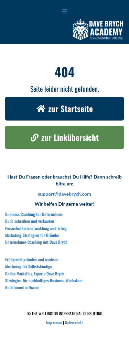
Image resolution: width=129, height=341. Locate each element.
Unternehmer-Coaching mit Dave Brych (36, 242)
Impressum (54, 322)
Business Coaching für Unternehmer (34, 214)
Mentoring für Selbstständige (28, 266)
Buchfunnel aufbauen (22, 287)
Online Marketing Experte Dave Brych (34, 273)
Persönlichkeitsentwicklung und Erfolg (36, 228)
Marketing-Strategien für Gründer (32, 235)
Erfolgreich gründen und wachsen (31, 259)
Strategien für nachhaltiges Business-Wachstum (44, 280)
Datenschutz (74, 322)
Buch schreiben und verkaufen (29, 221)
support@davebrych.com (64, 194)
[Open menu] (64, 11)
